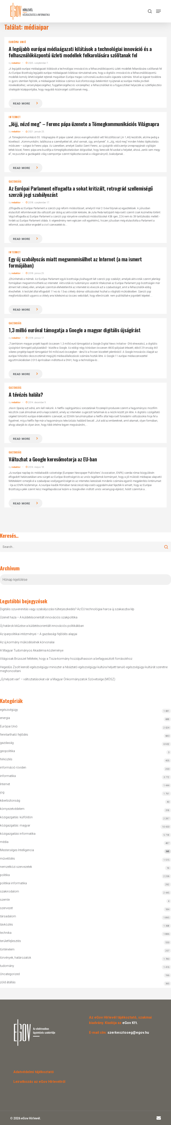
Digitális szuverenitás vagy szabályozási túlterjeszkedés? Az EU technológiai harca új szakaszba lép (67, 609)
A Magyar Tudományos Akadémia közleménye (31, 650)
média (4, 842)
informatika (8, 776)
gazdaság (15, 181)
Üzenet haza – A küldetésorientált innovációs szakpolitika (38, 617)
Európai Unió (17, 42)
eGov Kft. (130, 1023)
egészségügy (9, 709)
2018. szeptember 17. (38, 202)
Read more (21, 103)
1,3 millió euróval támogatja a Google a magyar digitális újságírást (74, 330)
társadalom (8, 916)
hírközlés (6, 759)
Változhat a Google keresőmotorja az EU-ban (53, 459)
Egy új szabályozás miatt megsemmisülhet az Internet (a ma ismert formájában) (75, 262)
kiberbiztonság (10, 800)
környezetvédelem (12, 808)
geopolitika (7, 751)
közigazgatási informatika (17, 833)
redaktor (16, 63)
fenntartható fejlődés (14, 734)
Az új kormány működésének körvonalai (27, 642)
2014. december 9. (36, 402)
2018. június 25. (35, 273)
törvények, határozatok (15, 957)
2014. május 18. (35, 467)
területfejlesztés (10, 941)
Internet (15, 117)
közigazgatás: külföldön (16, 817)
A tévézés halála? (26, 394)
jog (2, 792)
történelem (7, 949)
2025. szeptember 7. (37, 63)
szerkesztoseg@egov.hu (128, 1032)
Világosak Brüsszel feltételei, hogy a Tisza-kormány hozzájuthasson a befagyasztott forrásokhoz (66, 658)
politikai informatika (13, 883)
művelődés (7, 858)
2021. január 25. (35, 131)
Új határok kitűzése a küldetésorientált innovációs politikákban (42, 625)
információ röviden (13, 767)
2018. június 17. (35, 338)
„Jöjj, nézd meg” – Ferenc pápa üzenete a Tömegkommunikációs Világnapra (84, 124)
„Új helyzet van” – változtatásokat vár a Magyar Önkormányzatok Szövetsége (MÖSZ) (57, 679)
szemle (5, 899)
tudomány (7, 966)
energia (5, 718)
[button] (158, 11)
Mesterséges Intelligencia (85, 851)
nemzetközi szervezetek (16, 866)
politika (5, 875)
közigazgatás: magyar (15, 825)
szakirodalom (9, 891)
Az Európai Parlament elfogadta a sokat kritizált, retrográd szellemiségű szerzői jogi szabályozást (81, 191)
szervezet (6, 908)
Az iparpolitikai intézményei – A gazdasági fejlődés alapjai (38, 634)
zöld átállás (8, 982)
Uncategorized (10, 974)
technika (5, 932)
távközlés (6, 924)
